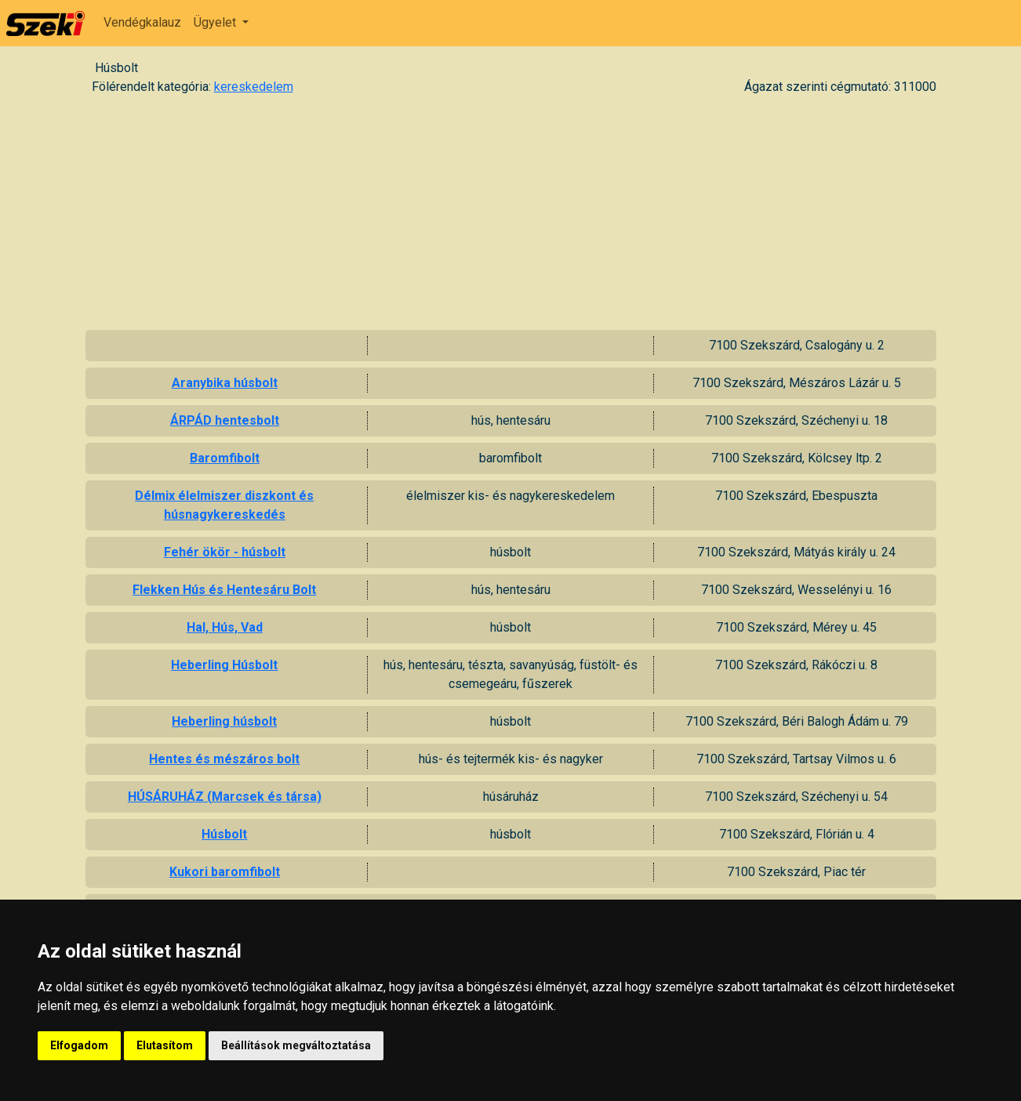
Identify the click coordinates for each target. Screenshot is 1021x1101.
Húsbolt (224, 834)
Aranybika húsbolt (225, 382)
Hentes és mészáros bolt (224, 759)
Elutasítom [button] (164, 1045)
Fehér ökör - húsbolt (224, 552)
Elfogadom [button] (79, 1045)
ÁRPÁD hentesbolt (224, 420)
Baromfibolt (225, 458)
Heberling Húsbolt (224, 664)
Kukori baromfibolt (224, 871)
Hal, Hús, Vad (225, 627)
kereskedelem (253, 86)
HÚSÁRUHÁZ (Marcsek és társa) (225, 796)
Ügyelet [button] (216, 22)
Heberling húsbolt (224, 721)
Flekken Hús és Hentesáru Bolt (224, 589)
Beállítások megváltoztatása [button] (296, 1045)
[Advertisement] (510, 212)
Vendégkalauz (142, 22)
